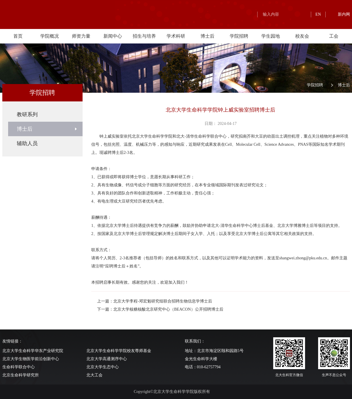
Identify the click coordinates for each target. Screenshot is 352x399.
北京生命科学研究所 (20, 375)
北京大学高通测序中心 (106, 359)
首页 (18, 36)
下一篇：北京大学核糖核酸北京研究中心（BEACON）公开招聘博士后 (160, 309)
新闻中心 (112, 36)
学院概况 (49, 36)
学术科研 (176, 36)
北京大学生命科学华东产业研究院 (32, 351)
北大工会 (94, 375)
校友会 (302, 36)
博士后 (207, 36)
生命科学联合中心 (18, 367)
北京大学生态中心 (102, 367)
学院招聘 (239, 36)
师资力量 (81, 36)
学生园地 (270, 36)
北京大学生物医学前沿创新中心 (30, 359)
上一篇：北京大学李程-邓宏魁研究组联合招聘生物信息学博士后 (154, 301)
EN (318, 14)
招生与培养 (144, 36)
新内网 (344, 14)
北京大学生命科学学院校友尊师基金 (118, 351)
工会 (333, 36)
